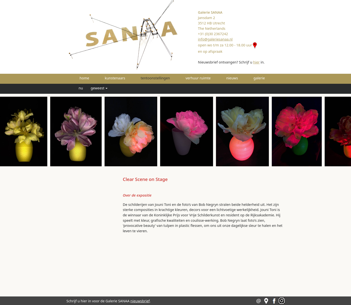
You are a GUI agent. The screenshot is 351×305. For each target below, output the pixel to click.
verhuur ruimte (198, 78)
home (84, 78)
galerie (259, 78)
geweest (97, 88)
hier (256, 62)
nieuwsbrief (140, 301)
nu (81, 88)
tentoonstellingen (162, 77)
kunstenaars (115, 78)
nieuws (232, 78)
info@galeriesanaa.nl (215, 39)
